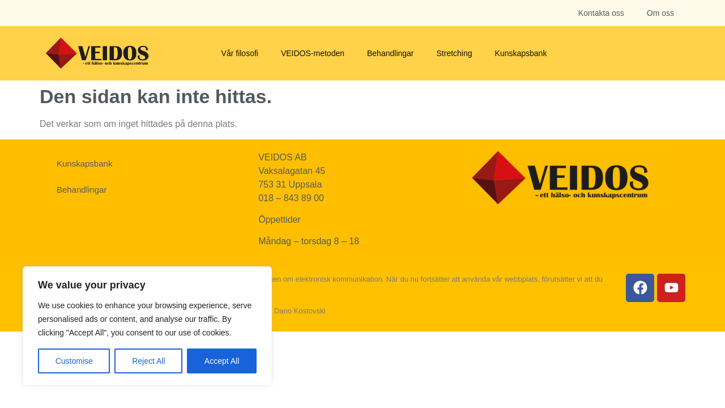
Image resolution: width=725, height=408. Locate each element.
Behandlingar (390, 53)
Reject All (148, 361)
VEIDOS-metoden (312, 53)
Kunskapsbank (521, 53)
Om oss (660, 13)
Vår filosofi (239, 53)
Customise (74, 361)
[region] (147, 325)
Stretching (454, 53)
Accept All (221, 361)
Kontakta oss (601, 13)
